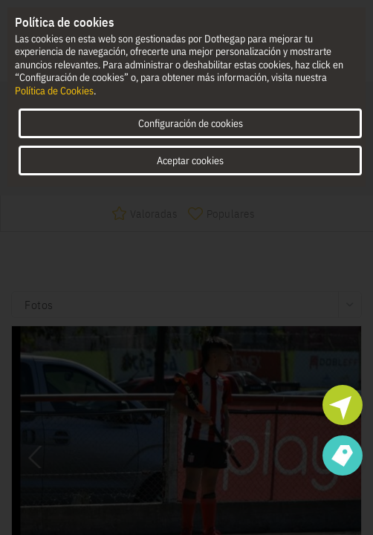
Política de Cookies (54, 90)
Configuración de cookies (190, 123)
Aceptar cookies (190, 160)
